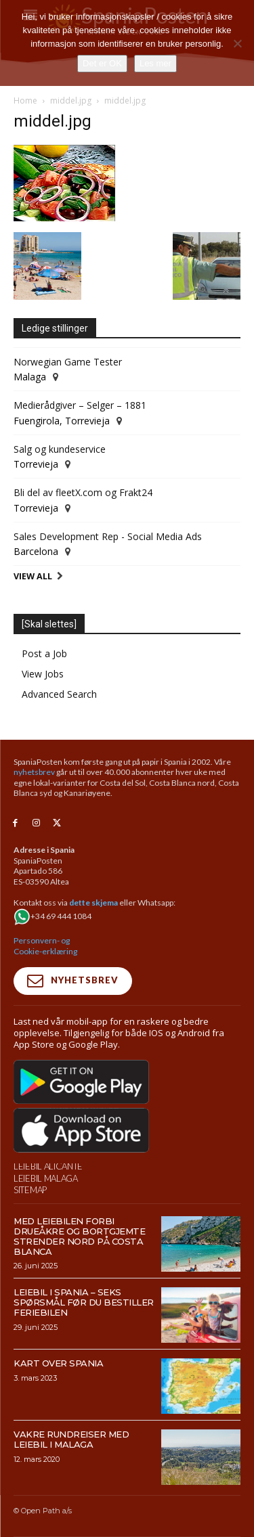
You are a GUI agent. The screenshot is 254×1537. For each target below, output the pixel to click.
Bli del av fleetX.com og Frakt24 (83, 492)
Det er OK (102, 63)
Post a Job (44, 653)
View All (33, 576)
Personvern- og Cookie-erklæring (45, 945)
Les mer (155, 63)
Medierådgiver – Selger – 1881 (80, 405)
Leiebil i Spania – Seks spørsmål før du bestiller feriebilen (84, 1302)
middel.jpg (70, 100)
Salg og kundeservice (60, 449)
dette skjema (93, 902)
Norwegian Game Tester (68, 361)
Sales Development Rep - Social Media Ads (108, 536)
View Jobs (43, 673)
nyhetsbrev (34, 772)
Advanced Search (59, 694)
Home (25, 100)
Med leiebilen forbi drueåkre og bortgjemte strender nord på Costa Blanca (79, 1236)
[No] (237, 43)
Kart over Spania (58, 1363)
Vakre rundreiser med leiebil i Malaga (71, 1439)
